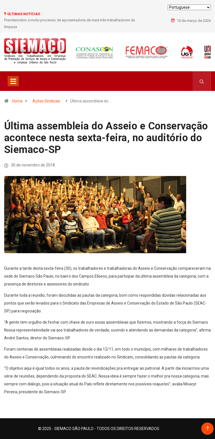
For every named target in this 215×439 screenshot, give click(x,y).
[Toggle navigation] (13, 81)
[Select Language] (189, 7)
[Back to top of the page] (207, 428)
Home (17, 101)
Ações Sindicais (46, 101)
